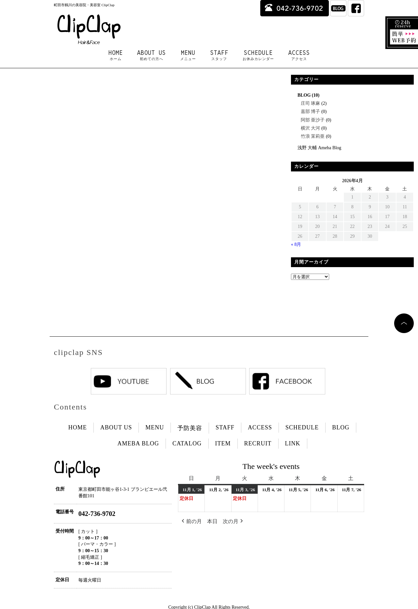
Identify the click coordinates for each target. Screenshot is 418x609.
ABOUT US (151, 55)
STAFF (219, 55)
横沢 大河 (310, 128)
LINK (292, 443)
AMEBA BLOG (138, 443)
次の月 (233, 521)
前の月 (191, 521)
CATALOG (187, 443)
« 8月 (296, 244)
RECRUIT (258, 443)
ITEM (223, 443)
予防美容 (189, 428)
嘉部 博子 (310, 111)
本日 (212, 521)
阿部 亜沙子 (313, 120)
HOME (115, 55)
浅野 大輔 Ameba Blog (319, 147)
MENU (188, 55)
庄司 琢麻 (310, 103)
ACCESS (299, 55)
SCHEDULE (258, 55)
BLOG (304, 95)
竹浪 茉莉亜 (313, 136)
